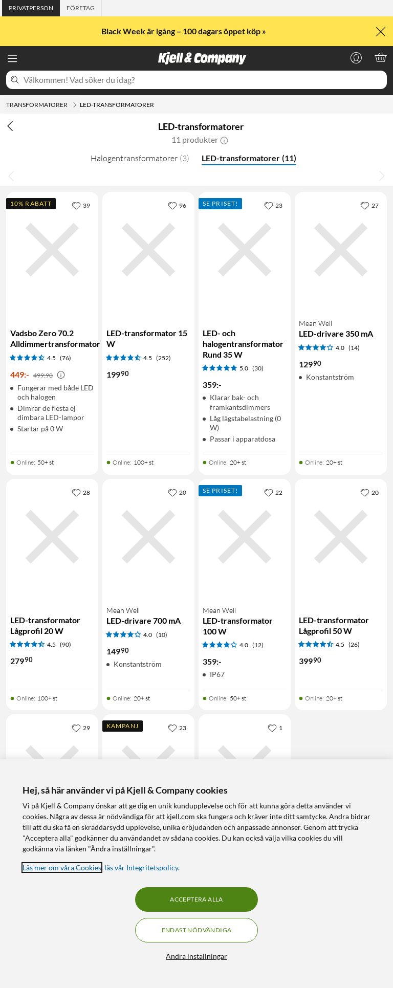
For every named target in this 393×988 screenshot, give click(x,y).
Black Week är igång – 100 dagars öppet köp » (184, 31)
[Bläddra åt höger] (382, 175)
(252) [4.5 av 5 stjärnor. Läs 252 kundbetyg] (163, 358)
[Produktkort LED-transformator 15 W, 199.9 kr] (148, 323)
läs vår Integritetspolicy (141, 867)
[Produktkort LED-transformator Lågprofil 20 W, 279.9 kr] (52, 584)
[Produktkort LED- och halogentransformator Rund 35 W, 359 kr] (245, 323)
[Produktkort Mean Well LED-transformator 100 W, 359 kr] (245, 584)
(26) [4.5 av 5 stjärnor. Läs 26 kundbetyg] (354, 644)
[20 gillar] (177, 492)
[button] (224, 140)
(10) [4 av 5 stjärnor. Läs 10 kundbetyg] (161, 635)
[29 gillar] (81, 727)
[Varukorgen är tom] (380, 57)
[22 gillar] (273, 492)
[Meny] (12, 58)
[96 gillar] (177, 205)
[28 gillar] (81, 492)
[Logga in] (356, 57)
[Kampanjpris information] (61, 375)
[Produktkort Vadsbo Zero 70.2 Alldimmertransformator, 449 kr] (52, 323)
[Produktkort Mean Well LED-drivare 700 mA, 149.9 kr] (148, 584)
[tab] (31, 8)
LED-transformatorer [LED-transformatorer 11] (249, 158)
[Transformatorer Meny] (75, 105)
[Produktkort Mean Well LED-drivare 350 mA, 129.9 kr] (341, 323)
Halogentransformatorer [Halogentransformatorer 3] (140, 158)
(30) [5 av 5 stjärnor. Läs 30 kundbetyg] (258, 368)
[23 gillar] (273, 205)
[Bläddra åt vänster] (11, 175)
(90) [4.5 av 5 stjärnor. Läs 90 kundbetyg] (65, 644)
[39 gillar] (81, 205)
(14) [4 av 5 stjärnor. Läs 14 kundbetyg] (354, 348)
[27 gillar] (369, 205)
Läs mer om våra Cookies (62, 867)
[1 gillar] (275, 727)
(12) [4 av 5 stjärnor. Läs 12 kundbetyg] (258, 645)
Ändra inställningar (196, 956)
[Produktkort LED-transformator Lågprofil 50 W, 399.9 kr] (341, 584)
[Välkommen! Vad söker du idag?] (203, 80)
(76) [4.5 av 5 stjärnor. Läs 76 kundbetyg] (65, 358)
